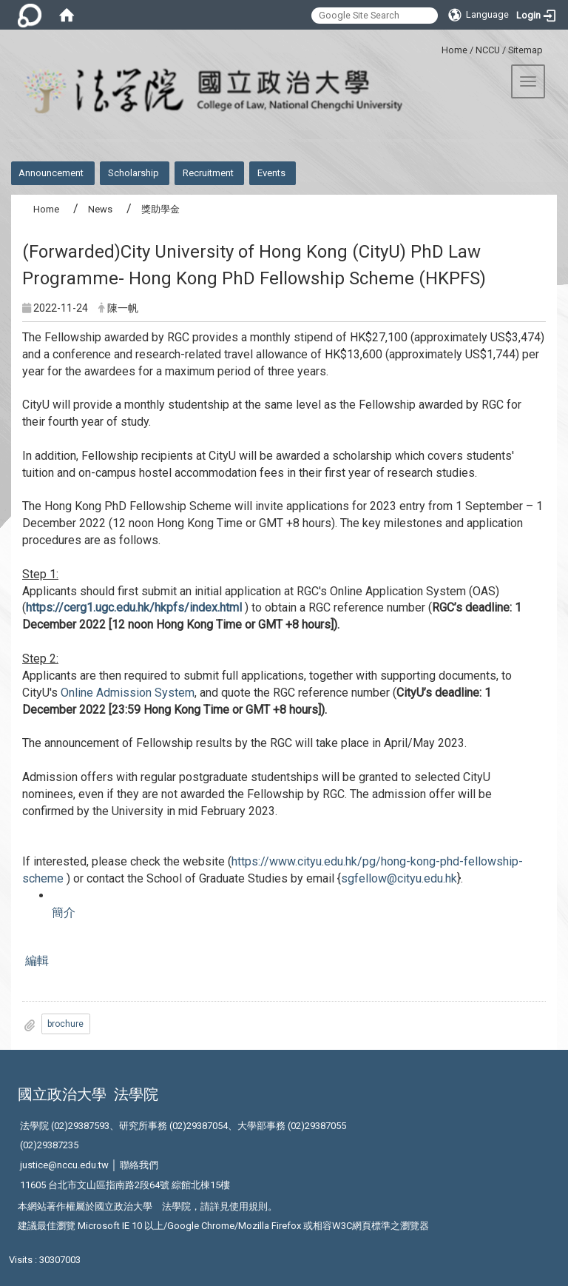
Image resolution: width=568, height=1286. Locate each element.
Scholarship (133, 172)
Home (454, 50)
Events (271, 172)
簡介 (63, 912)
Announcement (51, 172)
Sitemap (525, 50)
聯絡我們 (139, 1165)
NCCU (488, 50)
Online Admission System (128, 693)
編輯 (35, 961)
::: (436, 47)
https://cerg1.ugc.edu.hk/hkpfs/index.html (134, 607)
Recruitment (208, 172)
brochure (65, 1024)
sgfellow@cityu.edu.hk (399, 878)
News (100, 209)
